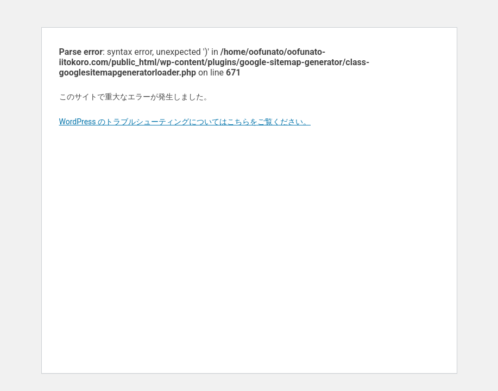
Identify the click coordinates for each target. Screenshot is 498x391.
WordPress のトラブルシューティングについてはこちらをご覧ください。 (185, 121)
